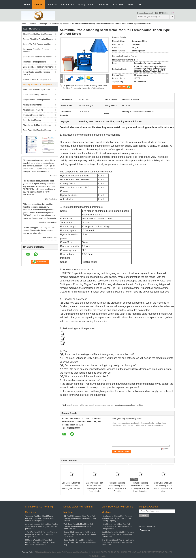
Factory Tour (67, 4)
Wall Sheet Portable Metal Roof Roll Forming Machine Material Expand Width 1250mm (78, 526)
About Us (52, 4)
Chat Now (118, 4)
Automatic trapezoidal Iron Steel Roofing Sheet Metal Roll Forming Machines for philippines (41, 526)
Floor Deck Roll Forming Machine (36, 90)
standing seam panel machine (101, 405)
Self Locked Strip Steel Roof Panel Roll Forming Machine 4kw (71, 486)
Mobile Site (144, 530)
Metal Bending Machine (32, 105)
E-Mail (142, 526)
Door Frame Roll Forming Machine (37, 130)
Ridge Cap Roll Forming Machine (36, 100)
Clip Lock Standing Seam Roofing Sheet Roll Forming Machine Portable (117, 487)
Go (172, 17)
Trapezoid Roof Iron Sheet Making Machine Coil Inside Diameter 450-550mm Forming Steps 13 (39, 518)
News (130, 4)
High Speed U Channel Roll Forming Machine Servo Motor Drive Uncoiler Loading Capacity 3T (117, 518)
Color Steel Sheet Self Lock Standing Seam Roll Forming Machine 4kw (163, 487)
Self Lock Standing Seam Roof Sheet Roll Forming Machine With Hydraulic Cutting (140, 487)
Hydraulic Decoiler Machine (34, 115)
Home (27, 4)
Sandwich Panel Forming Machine (37, 79)
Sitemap (151, 526)
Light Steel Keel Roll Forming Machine (38, 67)
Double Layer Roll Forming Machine (37, 57)
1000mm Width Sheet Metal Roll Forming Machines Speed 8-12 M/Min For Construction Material (40, 542)
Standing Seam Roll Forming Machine (53, 24)
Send (144, 515)
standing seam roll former (77, 405)
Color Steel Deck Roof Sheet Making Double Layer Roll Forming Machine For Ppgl (80, 542)
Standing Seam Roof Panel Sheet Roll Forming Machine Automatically (94, 487)
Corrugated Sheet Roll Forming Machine (36, 50)
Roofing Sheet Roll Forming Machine (38, 39)
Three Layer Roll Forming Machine (37, 125)
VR (139, 4)
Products (38, 4)
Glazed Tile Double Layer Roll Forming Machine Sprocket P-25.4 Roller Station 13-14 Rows (80, 534)
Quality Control (85, 4)
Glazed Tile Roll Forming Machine (37, 44)
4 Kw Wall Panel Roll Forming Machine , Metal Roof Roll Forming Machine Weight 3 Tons (41, 534)
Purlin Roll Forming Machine (34, 62)
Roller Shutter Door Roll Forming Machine (36, 73)
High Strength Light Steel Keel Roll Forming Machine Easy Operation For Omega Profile (117, 526)
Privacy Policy (28, 552)
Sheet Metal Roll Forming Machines (37, 34)
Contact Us (103, 4)
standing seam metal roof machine (129, 405)
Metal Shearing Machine (33, 110)
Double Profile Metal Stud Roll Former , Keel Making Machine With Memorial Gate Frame (118, 534)
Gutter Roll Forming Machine (35, 95)
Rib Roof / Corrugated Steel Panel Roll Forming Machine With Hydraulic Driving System (80, 518)
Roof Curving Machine (32, 120)
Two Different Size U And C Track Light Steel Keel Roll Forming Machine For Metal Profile (118, 542)
